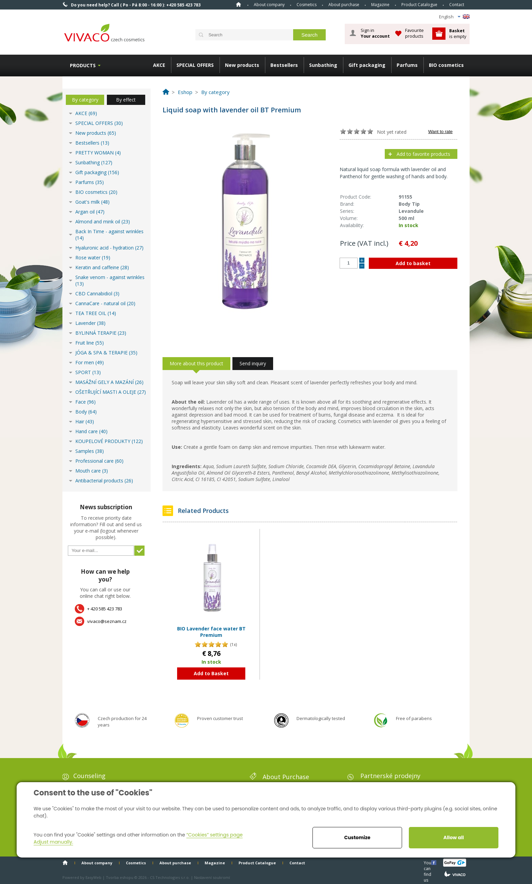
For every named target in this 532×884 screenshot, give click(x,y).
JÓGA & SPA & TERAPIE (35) (106, 352)
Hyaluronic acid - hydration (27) (109, 247)
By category (85, 99)
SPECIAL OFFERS (195, 65)
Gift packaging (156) (97, 172)
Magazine (380, 4)
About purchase (343, 4)
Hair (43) (84, 421)
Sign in (375, 33)
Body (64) (86, 411)
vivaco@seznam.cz (107, 621)
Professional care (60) (99, 461)
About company (269, 4)
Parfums (407, 65)
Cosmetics (307, 4)
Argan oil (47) (89, 211)
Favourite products (414, 33)
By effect (126, 99)
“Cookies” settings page (214, 834)
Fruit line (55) (89, 342)
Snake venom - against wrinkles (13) (110, 280)
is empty (457, 33)
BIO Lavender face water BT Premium (211, 632)
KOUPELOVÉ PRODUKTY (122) (109, 441)
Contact (456, 4)
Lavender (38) (90, 323)
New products (242, 65)
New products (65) (95, 133)
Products (83, 65)
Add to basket (413, 263)
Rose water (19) (92, 257)
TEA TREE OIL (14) (95, 313)
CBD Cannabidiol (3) (97, 293)
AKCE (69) (86, 113)
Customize (357, 837)
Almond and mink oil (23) (102, 221)
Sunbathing (323, 65)
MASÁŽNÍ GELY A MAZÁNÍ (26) (109, 382)
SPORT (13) (88, 372)
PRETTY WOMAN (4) (98, 152)
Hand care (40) (91, 431)
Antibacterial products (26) (104, 480)
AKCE (159, 65)
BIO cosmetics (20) (96, 192)
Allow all (453, 837)
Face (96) (85, 402)
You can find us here (428, 862)
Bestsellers (284, 65)
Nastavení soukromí (212, 877)
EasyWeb (93, 877)
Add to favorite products (423, 154)
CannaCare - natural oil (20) (105, 303)
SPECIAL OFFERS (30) (99, 123)
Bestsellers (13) (92, 143)
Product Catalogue (419, 4)
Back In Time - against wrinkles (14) (109, 234)
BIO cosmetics (446, 65)
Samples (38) (89, 451)
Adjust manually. (53, 842)
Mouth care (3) (91, 470)
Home (238, 4)
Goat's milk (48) (92, 202)
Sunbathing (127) (93, 162)
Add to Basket (211, 673)
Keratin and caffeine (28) (102, 267)
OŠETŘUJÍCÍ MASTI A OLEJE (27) (110, 392)
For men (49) (89, 362)
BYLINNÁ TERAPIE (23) (100, 333)
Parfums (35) (89, 182)
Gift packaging (366, 65)
